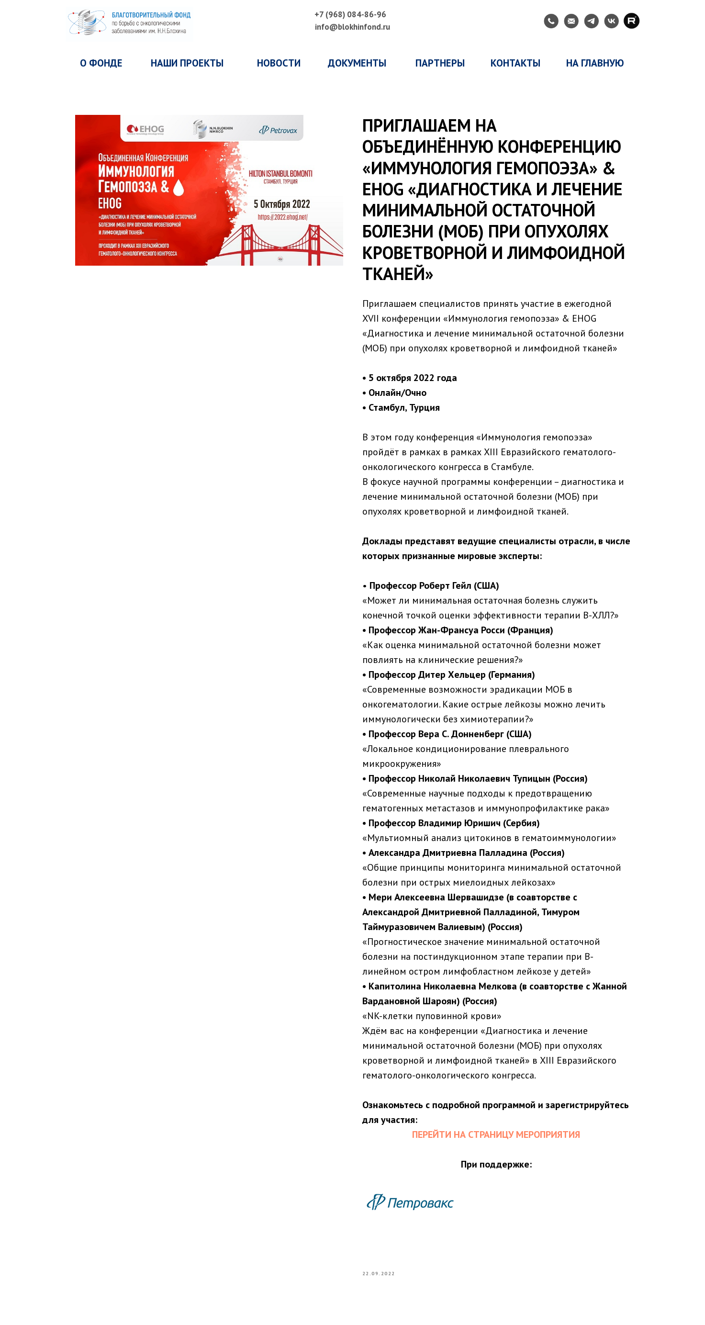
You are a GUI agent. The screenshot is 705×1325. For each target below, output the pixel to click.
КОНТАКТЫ (515, 62)
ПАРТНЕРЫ (440, 62)
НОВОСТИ (279, 62)
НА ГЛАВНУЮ (595, 62)
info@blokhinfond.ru (352, 27)
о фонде (101, 62)
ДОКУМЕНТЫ (357, 62)
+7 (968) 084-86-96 (350, 14)
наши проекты (187, 62)
